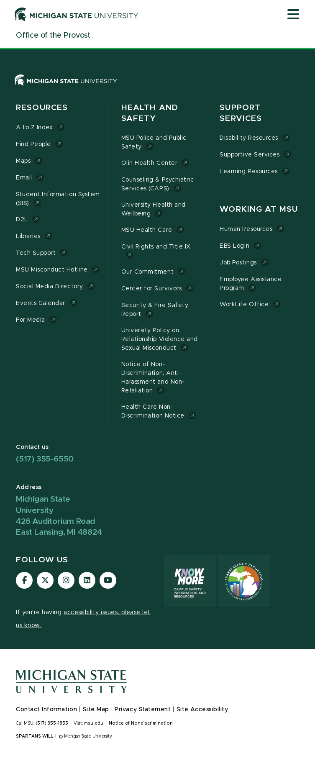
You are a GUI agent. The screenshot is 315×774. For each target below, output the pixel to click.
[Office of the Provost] (53, 35)
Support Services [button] (241, 113)
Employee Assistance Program (251, 284)
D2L (22, 220)
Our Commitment (147, 272)
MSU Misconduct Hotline (52, 270)
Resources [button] (42, 108)
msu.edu (93, 723)
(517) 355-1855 (52, 723)
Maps (23, 161)
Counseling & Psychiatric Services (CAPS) (157, 184)
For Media (30, 320)
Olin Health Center (149, 163)
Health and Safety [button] (149, 113)
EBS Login (234, 246)
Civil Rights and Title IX (156, 247)
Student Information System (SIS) (58, 199)
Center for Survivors (151, 289)
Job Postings (238, 263)
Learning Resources (249, 171)
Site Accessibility (202, 709)
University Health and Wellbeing (153, 209)
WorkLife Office (244, 305)
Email (24, 178)
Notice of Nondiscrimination (141, 723)
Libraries (28, 236)
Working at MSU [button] (259, 209)
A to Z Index (34, 128)
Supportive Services (249, 155)
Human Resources (246, 229)
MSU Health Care (146, 230)
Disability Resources (249, 138)
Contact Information (46, 709)
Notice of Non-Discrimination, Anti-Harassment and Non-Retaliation (153, 377)
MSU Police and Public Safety (154, 142)
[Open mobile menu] (293, 15)
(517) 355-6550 (45, 459)
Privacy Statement (143, 709)
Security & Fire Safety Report (155, 309)
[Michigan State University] (76, 14)
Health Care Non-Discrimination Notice (152, 411)
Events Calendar (40, 303)
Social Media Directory (49, 287)
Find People (33, 144)
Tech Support (36, 253)
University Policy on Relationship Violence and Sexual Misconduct (159, 339)
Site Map (96, 709)
